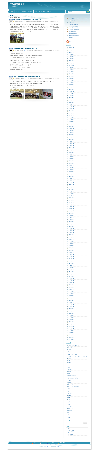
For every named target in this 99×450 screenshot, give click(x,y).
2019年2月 (71, 163)
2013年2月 (71, 300)
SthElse (58, 446)
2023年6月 (71, 84)
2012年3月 (71, 319)
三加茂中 (70, 347)
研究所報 (24, 11)
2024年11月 (71, 63)
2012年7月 (71, 311)
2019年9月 (71, 150)
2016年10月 (71, 211)
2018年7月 (71, 169)
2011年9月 (71, 330)
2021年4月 (71, 119)
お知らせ (17, 50)
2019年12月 (71, 143)
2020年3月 (71, 139)
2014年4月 (71, 272)
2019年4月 (71, 158)
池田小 (69, 397)
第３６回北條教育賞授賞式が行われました (26, 76)
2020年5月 (71, 134)
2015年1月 (71, 252)
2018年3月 (71, 176)
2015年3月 (71, 248)
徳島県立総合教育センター (74, 378)
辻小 (69, 415)
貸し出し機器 (42, 11)
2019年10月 (71, 148)
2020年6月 (71, 132)
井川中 (69, 367)
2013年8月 (71, 287)
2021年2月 (71, 124)
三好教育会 (17, 78)
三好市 (69, 352)
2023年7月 (71, 82)
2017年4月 (71, 198)
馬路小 (69, 417)
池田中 (69, 395)
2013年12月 (71, 278)
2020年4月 (71, 137)
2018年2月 (71, 178)
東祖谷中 (70, 389)
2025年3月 (71, 58)
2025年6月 (71, 54)
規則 (36, 11)
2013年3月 (71, 298)
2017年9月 (71, 187)
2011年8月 (71, 332)
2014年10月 (71, 258)
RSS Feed (36, 442)
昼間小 (69, 382)
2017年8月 (71, 189)
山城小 (69, 373)
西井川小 (70, 408)
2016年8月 (71, 215)
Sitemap (43, 442)
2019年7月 (71, 154)
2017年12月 (71, 182)
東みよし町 (71, 384)
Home (12, 11)
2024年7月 (71, 69)
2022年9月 (71, 93)
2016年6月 (71, 219)
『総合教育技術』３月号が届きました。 (26, 48)
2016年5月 (71, 221)
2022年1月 (71, 104)
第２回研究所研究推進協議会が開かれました (27, 20)
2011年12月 (71, 326)
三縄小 (69, 360)
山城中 (69, 371)
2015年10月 (71, 232)
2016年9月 (71, 213)
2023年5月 (71, 87)
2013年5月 (71, 293)
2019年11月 (71, 145)
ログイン (70, 428)
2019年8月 (71, 152)
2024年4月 (71, 76)
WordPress (70, 434)
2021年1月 (71, 126)
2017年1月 (71, 204)
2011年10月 (71, 328)
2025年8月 (71, 50)
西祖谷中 (70, 410)
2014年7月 (71, 265)
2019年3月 (71, 161)
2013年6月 (71, 291)
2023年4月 (71, 89)
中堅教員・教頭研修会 (74, 29)
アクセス (18, 11)
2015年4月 (71, 245)
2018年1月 (71, 180)
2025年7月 (71, 52)
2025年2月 (71, 61)
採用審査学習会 (72, 31)
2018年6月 (71, 171)
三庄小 (69, 358)
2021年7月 (71, 115)
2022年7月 (71, 97)
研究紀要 (30, 11)
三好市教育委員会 (72, 354)
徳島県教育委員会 (72, 375)
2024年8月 (71, 67)
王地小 (69, 399)
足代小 (69, 412)
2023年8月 (71, 80)
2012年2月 (71, 322)
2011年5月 (71, 339)
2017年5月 (71, 195)
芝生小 (69, 406)
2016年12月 (71, 206)
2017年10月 (71, 184)
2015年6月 (71, 241)
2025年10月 (71, 47)
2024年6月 (71, 71)
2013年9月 (71, 285)
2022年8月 (71, 95)
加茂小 (69, 369)
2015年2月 (71, 250)
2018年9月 (71, 167)
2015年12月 (71, 228)
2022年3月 (71, 102)
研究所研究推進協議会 (74, 35)
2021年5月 (71, 117)
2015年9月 (71, 235)
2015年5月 (71, 243)
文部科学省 (71, 380)
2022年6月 (71, 100)
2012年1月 (71, 324)
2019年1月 (71, 165)
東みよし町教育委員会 (73, 386)
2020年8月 (71, 130)
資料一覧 (49, 11)
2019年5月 (71, 156)
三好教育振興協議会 (73, 24)
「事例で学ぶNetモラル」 (74, 345)
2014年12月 (71, 254)
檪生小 (69, 393)
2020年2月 (71, 141)
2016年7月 (71, 217)
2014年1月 (71, 276)
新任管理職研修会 (73, 33)
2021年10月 (71, 108)
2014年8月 (71, 263)
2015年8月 (71, 237)
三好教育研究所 (17, 4)
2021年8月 (71, 113)
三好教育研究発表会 (73, 27)
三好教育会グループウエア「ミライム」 (77, 356)
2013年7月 (71, 289)
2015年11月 (71, 230)
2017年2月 (71, 202)
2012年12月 (71, 304)
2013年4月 (71, 295)
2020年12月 (71, 128)
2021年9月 (71, 111)
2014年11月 (71, 256)
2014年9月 (71, 261)
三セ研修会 (71, 18)
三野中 (69, 362)
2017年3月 (71, 200)
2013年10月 (71, 282)
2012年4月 (71, 317)
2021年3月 (71, 121)
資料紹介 (71, 37)
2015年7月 (71, 239)
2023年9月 (71, 78)
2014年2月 (71, 274)
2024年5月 (71, 74)
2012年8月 (71, 308)
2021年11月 (71, 106)
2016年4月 (71, 224)
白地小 (69, 402)
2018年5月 (71, 174)
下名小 (69, 365)
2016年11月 (71, 208)
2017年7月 (71, 191)
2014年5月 (71, 269)
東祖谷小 (70, 391)
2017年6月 (71, 193)
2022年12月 (71, 91)
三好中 (69, 349)
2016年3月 (71, 226)
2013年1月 (71, 302)
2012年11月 (71, 306)
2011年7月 (71, 335)
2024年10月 (71, 65)
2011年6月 (71, 337)
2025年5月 (71, 56)
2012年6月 (71, 313)
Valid (71, 430)
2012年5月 (71, 315)
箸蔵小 (69, 404)
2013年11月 (71, 280)
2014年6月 (71, 267)
